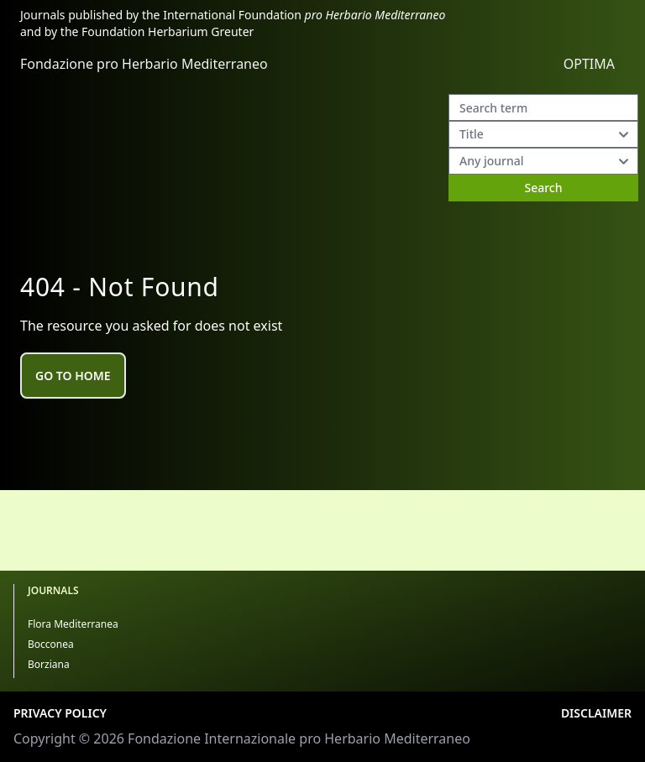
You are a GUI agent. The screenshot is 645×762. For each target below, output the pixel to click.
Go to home (73, 376)
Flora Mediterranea (73, 624)
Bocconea (51, 644)
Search (543, 188)
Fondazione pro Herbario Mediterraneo (144, 64)
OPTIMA (589, 64)
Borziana (49, 664)
